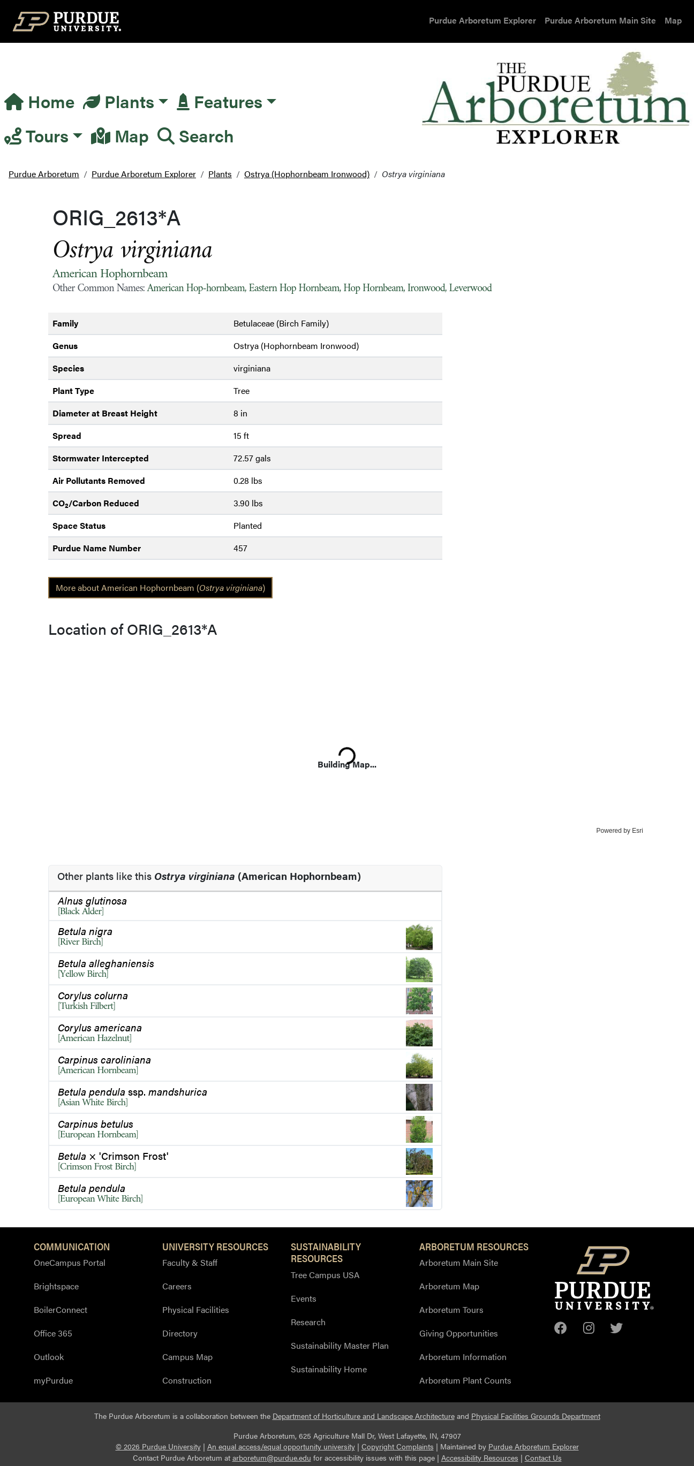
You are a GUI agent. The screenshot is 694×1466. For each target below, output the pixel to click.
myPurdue (53, 1380)
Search (195, 135)
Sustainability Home (329, 1369)
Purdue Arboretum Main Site (600, 20)
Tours (36, 135)
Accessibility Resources (479, 1458)
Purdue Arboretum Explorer (482, 20)
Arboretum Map (449, 1286)
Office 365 (53, 1333)
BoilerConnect (60, 1309)
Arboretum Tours (451, 1309)
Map (673, 20)
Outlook (49, 1356)
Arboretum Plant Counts (465, 1380)
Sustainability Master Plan (340, 1345)
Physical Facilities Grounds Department (535, 1416)
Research (308, 1322)
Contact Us (543, 1458)
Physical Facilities (195, 1309)
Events (303, 1298)
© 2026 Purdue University (158, 1446)
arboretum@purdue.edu (271, 1458)
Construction (187, 1380)
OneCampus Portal (69, 1262)
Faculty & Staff (189, 1262)
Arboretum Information (463, 1356)
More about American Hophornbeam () (160, 587)
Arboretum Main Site (458, 1262)
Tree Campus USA (325, 1274)
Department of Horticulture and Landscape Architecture (364, 1416)
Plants (118, 101)
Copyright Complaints (397, 1446)
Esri (637, 830)
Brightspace (56, 1286)
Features (219, 101)
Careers (177, 1286)
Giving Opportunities (458, 1333)
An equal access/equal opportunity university (281, 1446)
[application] (347, 738)
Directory (180, 1333)
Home (39, 101)
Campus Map (187, 1356)
